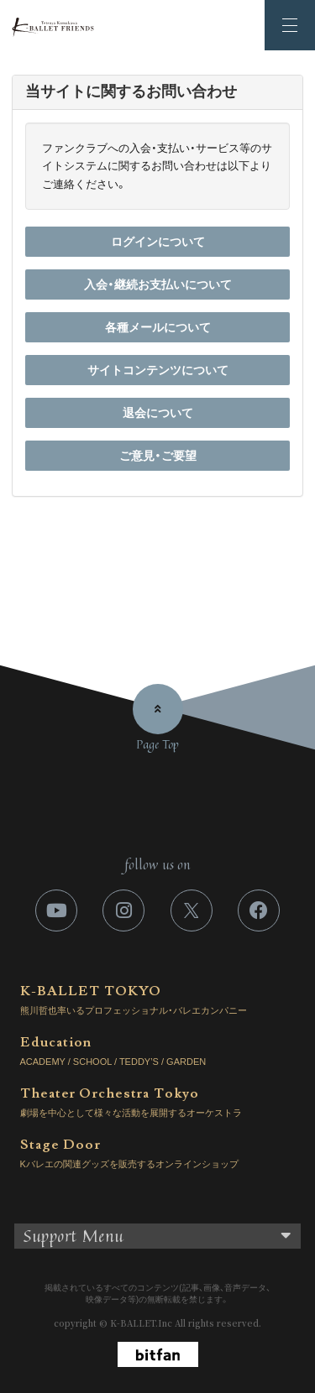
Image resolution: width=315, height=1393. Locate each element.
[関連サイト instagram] (123, 910)
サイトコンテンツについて (157, 370)
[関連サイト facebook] (259, 910)
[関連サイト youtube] (56, 910)
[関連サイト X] (192, 910)
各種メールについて (158, 327)
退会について (158, 413)
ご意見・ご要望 (158, 455)
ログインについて (158, 241)
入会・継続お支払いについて (158, 284)
